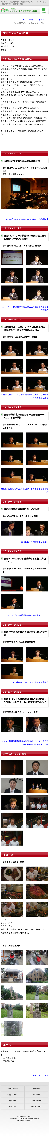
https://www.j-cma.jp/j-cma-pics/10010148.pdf (26, 218)
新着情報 (36, 1088)
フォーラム (41, 19)
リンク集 (12, 1106)
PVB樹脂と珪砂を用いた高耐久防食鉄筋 (30, 682)
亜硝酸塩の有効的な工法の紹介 (34, 541)
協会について (12, 1094)
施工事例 (12, 1100)
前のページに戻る (40, 1075)
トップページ (28, 19)
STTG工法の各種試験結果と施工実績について (28, 615)
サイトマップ (36, 1106)
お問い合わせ (36, 1100)
